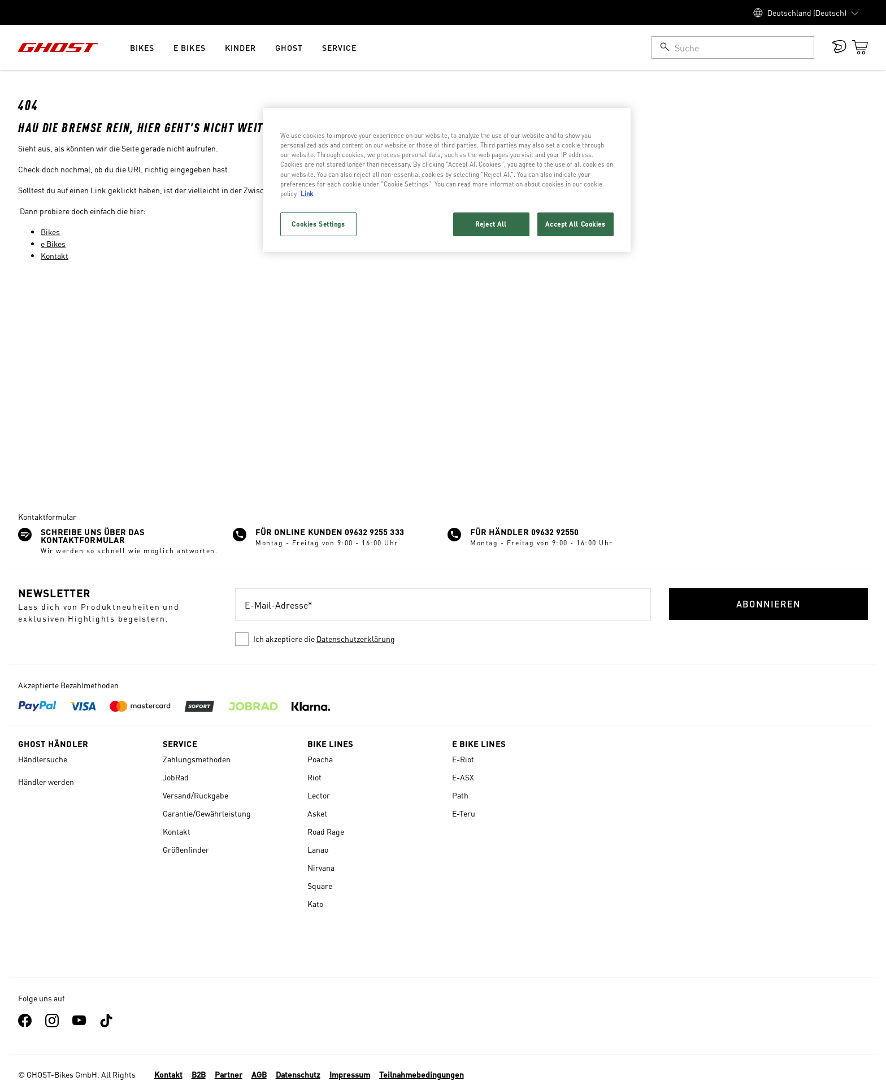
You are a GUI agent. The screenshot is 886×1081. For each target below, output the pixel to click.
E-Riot (463, 759)
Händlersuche (42, 759)
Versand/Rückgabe (195, 795)
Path (460, 795)
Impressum (349, 1074)
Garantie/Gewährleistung (207, 813)
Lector (318, 795)
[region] (447, 179)
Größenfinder (186, 849)
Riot (314, 777)
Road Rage (325, 831)
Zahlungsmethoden (197, 759)
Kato (315, 903)
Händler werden (46, 781)
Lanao (317, 849)
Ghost (289, 47)
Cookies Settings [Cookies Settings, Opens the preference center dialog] (318, 224)
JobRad (176, 777)
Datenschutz (298, 1074)
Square (319, 885)
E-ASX (463, 777)
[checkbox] (443, 639)
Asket (317, 813)
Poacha (320, 759)
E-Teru (463, 813)
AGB (259, 1074)
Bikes (142, 47)
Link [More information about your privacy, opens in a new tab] (307, 193)
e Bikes (189, 47)
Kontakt (54, 255)
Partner (228, 1074)
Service (339, 47)
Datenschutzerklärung (355, 638)
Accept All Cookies (575, 224)
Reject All (491, 224)
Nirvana (321, 867)
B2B (199, 1074)
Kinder (240, 47)
